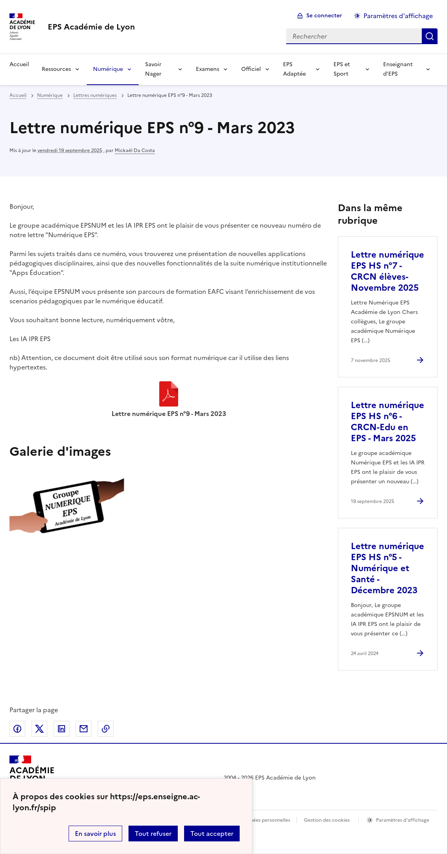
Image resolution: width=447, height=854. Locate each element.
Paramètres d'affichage (402, 820)
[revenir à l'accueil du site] (91, 26)
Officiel (251, 69)
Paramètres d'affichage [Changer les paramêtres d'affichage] (398, 15)
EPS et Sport (341, 69)
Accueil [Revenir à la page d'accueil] (19, 64)
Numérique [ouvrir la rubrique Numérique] (50, 95)
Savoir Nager (153, 69)
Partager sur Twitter (39, 729)
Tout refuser (153, 833)
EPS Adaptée (294, 69)
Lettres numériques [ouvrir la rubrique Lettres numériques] (95, 95)
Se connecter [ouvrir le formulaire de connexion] (324, 15)
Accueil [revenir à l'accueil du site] (17, 95)
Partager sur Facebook (17, 729)
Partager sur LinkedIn (61, 729)
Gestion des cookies (327, 820)
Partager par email (83, 729)
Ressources (56, 69)
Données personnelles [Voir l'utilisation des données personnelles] (265, 820)
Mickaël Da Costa (135, 150)
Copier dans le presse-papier (106, 729)
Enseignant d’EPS (398, 69)
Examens (207, 69)
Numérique (108, 69)
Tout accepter (211, 833)
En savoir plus (95, 833)
